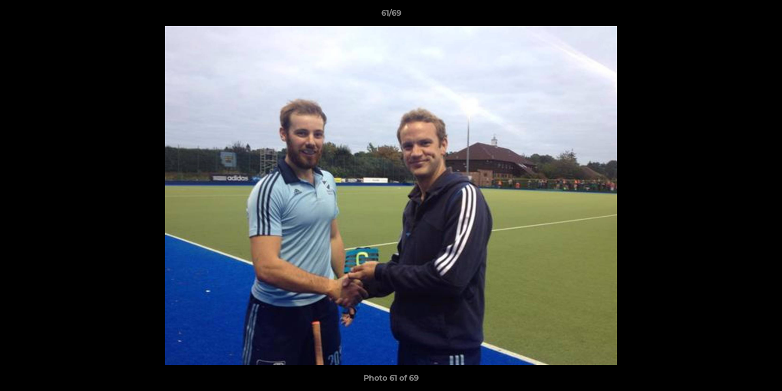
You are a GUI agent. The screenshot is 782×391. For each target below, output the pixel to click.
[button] (762, 16)
